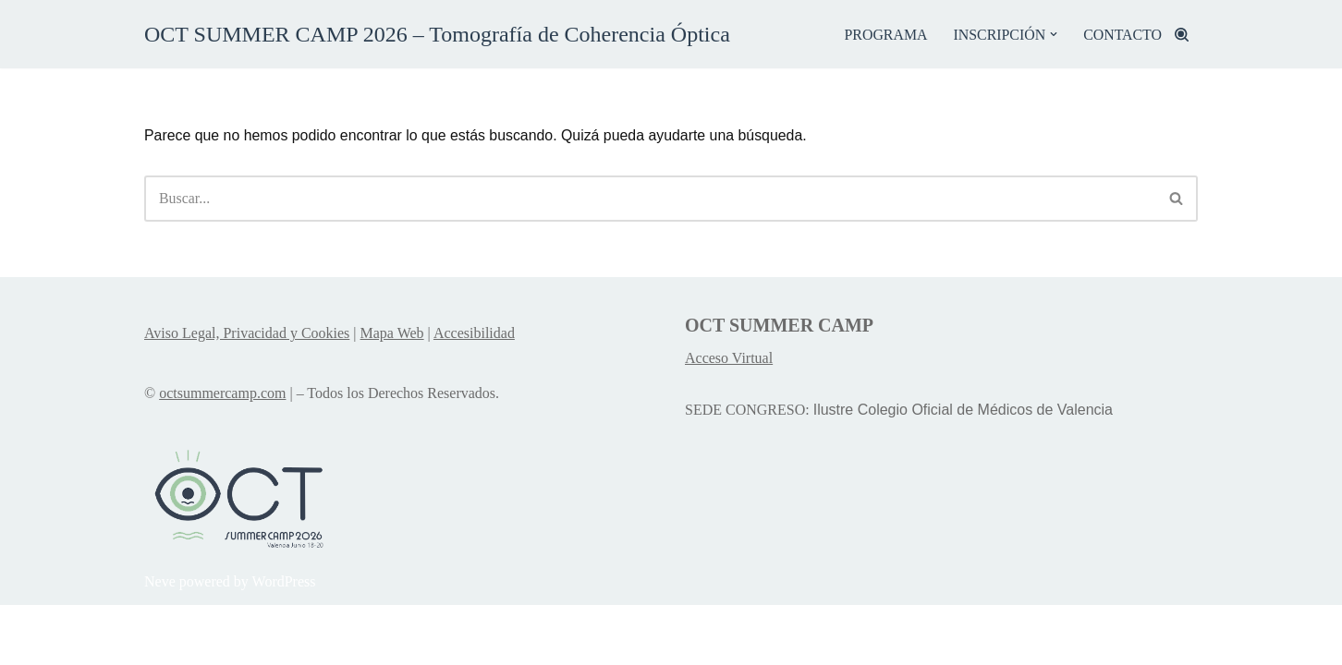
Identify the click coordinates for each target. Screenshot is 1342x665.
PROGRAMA (884, 34)
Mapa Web (392, 393)
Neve (160, 641)
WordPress (284, 641)
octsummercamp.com (222, 454)
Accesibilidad (474, 393)
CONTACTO (1122, 34)
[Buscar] (1182, 35)
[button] (1052, 34)
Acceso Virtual (729, 419)
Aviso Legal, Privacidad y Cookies (246, 393)
